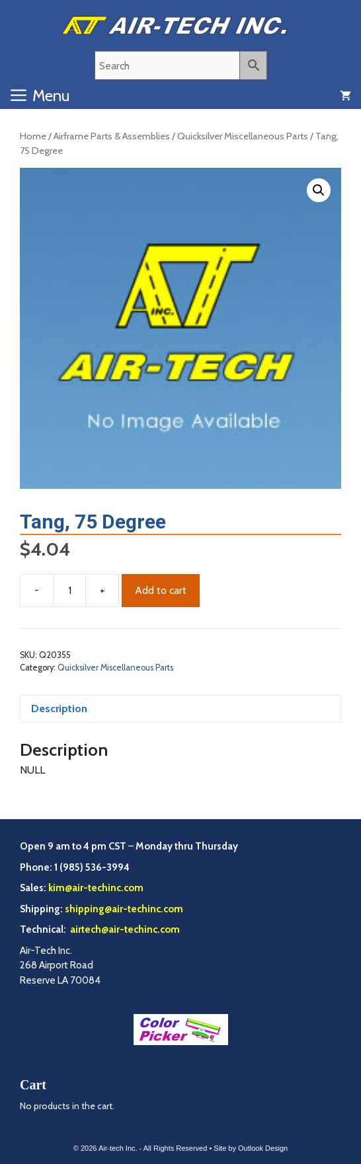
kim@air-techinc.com (95, 888)
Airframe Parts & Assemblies (112, 136)
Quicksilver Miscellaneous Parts (242, 136)
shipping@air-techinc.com (124, 909)
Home (33, 136)
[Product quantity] (69, 590)
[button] (319, 190)
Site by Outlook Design (251, 1148)
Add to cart (160, 590)
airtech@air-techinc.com (124, 929)
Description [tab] (59, 708)
